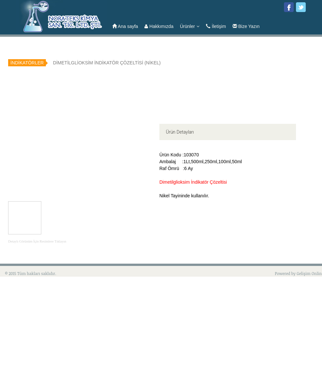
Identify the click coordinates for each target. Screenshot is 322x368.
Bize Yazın (246, 26)
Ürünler (189, 26)
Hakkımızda (158, 26)
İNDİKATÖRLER (27, 62)
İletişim (216, 26)
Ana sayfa (125, 26)
